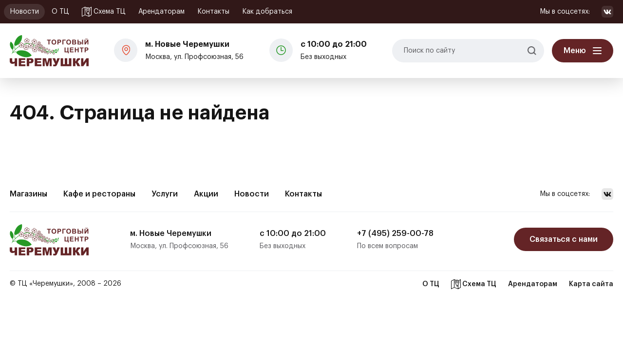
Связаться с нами (563, 239)
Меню (575, 51)
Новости (24, 11)
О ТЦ (60, 11)
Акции (206, 194)
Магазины (28, 194)
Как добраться (267, 11)
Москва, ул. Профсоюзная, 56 (194, 49)
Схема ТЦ (104, 12)
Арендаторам (161, 11)
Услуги (164, 194)
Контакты (213, 11)
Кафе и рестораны (99, 194)
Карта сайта (591, 284)
